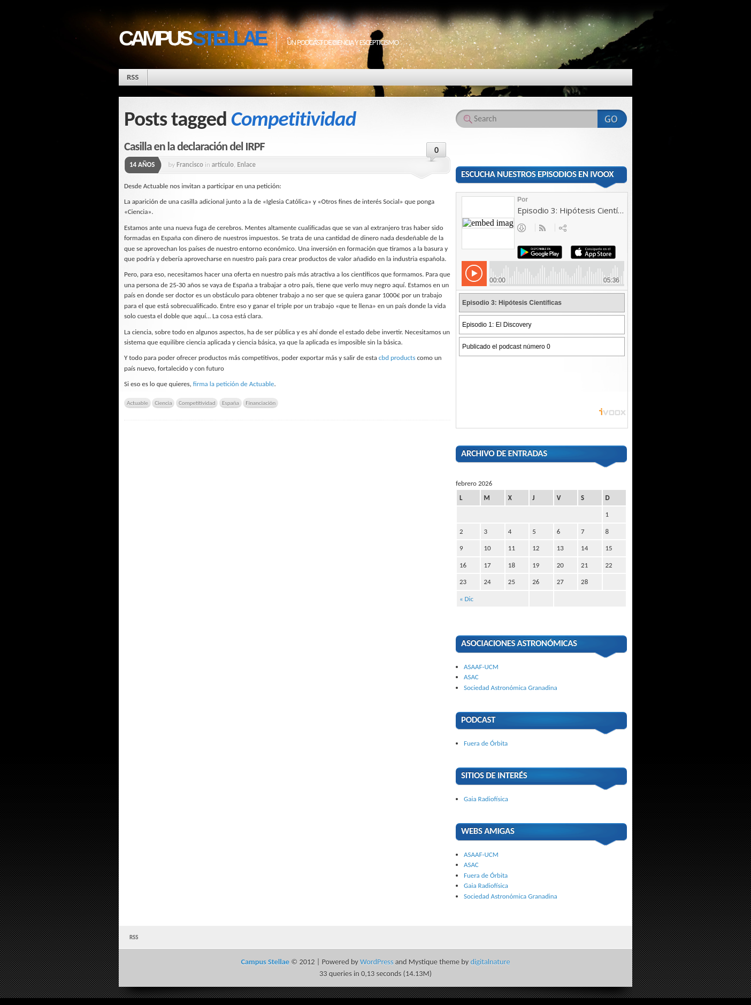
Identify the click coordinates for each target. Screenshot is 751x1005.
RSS (133, 77)
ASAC (471, 677)
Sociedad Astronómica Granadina (510, 688)
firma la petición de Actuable (233, 384)
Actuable (137, 402)
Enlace (246, 164)
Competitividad (197, 402)
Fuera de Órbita (486, 743)
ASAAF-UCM (481, 667)
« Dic (466, 599)
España (230, 402)
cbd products (397, 358)
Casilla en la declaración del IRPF (194, 146)
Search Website (612, 119)
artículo (223, 164)
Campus (192, 38)
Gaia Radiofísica (486, 799)
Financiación (260, 402)
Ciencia (163, 402)
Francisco (190, 164)
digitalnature (490, 961)
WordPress (376, 961)
